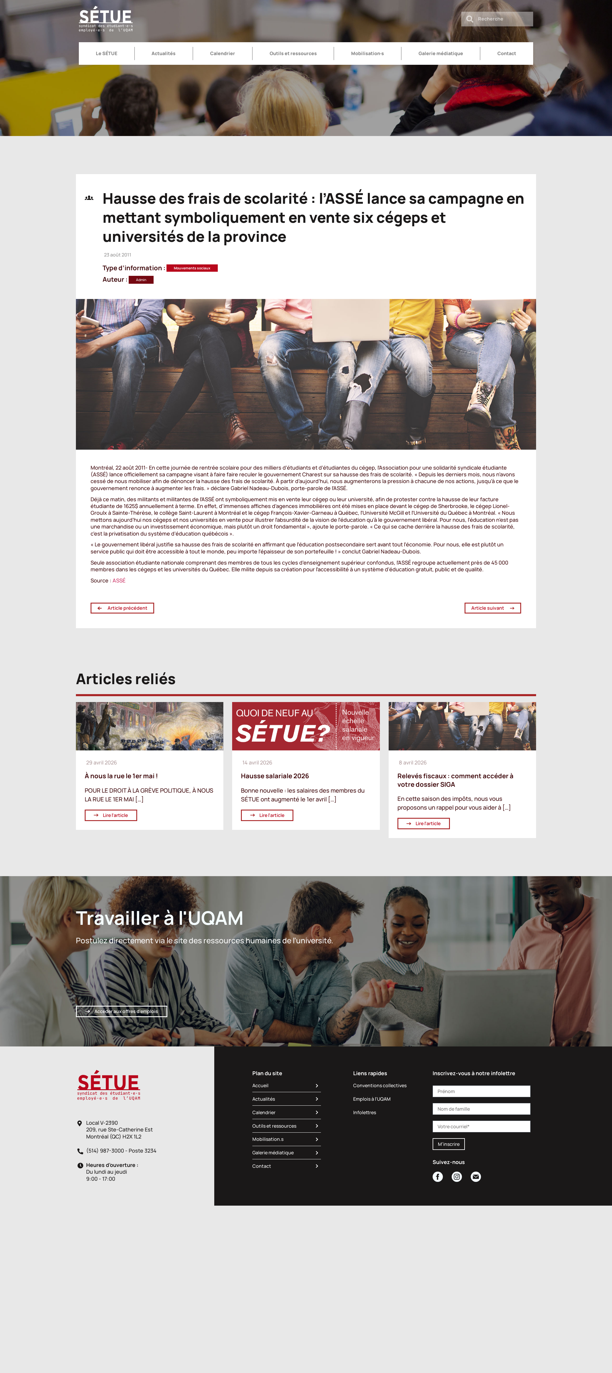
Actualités (164, 53)
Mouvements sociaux (192, 268)
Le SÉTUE (106, 53)
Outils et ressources (293, 53)
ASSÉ (118, 580)
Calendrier (222, 53)
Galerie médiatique (441, 53)
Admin (141, 279)
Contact (506, 53)
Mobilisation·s (367, 53)
